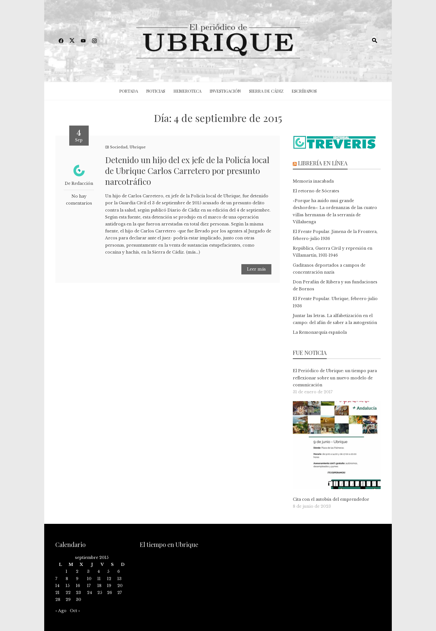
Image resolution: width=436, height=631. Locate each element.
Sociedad (119, 147)
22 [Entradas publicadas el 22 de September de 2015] (68, 592)
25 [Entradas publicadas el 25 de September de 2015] (99, 592)
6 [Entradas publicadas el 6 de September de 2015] (118, 571)
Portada (128, 91)
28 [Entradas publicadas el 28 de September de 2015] (57, 599)
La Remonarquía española (320, 332)
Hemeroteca (187, 91)
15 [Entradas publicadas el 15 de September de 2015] (68, 585)
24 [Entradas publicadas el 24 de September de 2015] (89, 592)
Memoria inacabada (313, 181)
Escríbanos (304, 91)
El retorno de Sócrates (316, 190)
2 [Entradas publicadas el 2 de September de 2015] (77, 571)
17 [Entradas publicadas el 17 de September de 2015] (89, 585)
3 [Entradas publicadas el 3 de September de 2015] (88, 571)
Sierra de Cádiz (266, 91)
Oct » (75, 610)
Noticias (155, 91)
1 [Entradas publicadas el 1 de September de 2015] (66, 571)
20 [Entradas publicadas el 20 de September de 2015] (120, 585)
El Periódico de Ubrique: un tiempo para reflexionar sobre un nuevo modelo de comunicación (335, 377)
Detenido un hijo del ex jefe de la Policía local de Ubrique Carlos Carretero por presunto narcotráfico (187, 170)
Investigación (225, 91)
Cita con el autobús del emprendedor (331, 499)
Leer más (256, 269)
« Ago (60, 610)
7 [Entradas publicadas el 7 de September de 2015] (56, 578)
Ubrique (138, 147)
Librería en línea (323, 163)
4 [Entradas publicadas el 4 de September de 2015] (98, 571)
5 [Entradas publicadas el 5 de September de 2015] (108, 571)
